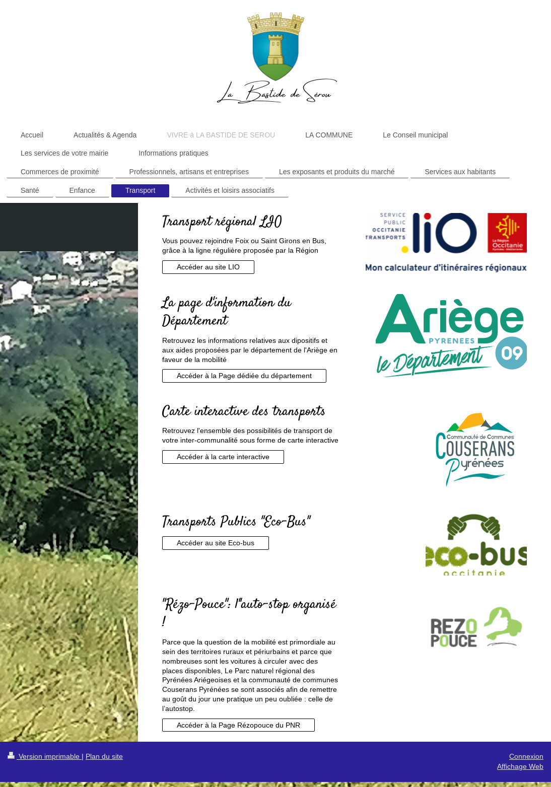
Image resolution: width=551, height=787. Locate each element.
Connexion (526, 756)
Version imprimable (45, 756)
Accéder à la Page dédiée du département (244, 376)
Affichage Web (520, 766)
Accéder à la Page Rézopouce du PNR (238, 725)
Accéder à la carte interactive (223, 457)
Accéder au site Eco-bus (215, 543)
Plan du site (104, 756)
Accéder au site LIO (208, 267)
